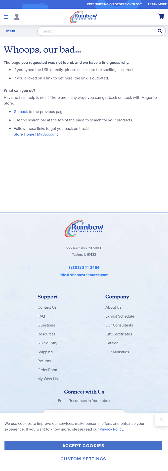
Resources (46, 334)
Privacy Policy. (112, 429)
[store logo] (83, 16)
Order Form (47, 370)
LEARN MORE (157, 4)
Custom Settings (83, 459)
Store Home (24, 134)
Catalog (112, 343)
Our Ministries (117, 352)
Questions (46, 325)
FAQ (41, 316)
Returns (44, 361)
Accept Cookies (83, 445)
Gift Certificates (118, 334)
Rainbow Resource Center (84, 228)
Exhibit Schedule (119, 316)
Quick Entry (47, 343)
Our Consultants (119, 325)
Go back (21, 111)
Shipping (45, 352)
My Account (47, 134)
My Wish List (48, 379)
